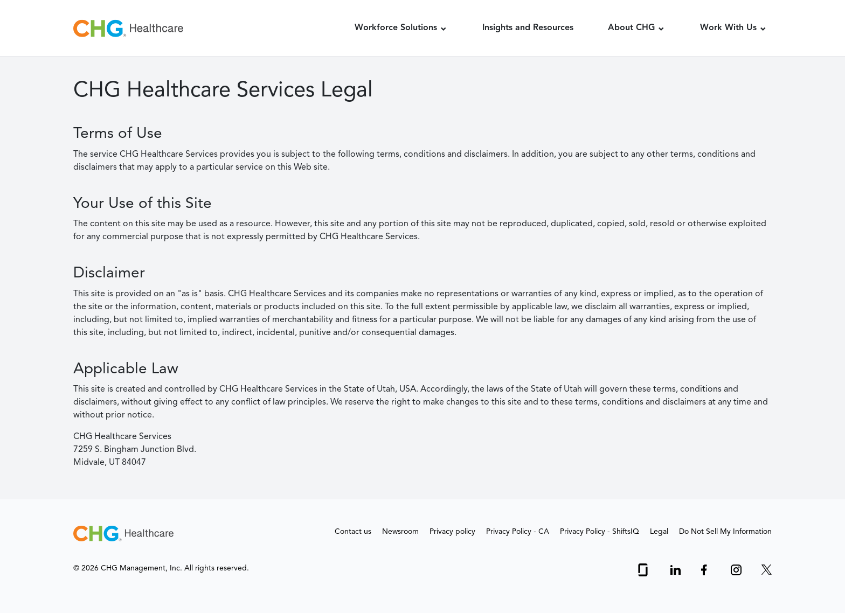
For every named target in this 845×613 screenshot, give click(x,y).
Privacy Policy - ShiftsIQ (599, 531)
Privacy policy (452, 531)
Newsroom (400, 531)
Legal (659, 531)
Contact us (353, 531)
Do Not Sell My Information (725, 531)
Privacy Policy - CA (517, 531)
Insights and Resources (527, 28)
